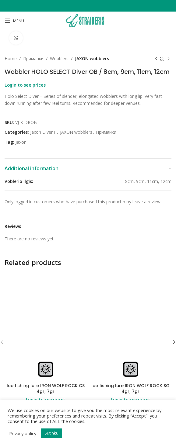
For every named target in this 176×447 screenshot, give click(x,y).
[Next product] (168, 59)
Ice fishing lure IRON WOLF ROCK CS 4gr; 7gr (46, 389)
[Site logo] (88, 20)
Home (11, 58)
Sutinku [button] (51, 433)
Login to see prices (25, 85)
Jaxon (21, 142)
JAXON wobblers (92, 58)
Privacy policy (22, 433)
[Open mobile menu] (14, 21)
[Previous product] (156, 59)
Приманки (33, 58)
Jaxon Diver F (43, 132)
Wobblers (59, 58)
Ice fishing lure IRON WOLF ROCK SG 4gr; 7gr (130, 389)
